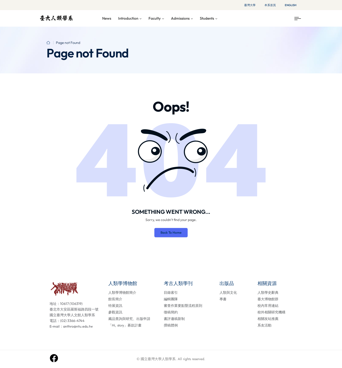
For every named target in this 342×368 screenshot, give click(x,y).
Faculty (155, 18)
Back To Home (171, 232)
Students (207, 18)
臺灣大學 (250, 5)
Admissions (180, 18)
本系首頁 (270, 5)
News (106, 18)
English (290, 5)
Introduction (128, 18)
